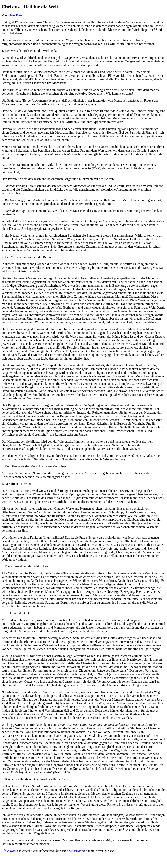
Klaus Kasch (16, 15)
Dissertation (77, 851)
